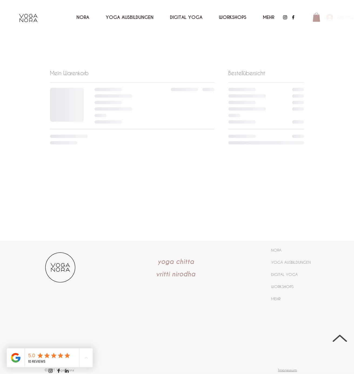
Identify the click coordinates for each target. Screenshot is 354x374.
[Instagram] (285, 17)
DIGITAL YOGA (284, 274)
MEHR (275, 298)
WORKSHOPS (282, 286)
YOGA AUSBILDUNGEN (291, 262)
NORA (276, 250)
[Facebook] (293, 17)
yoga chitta (176, 262)
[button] (268, 17)
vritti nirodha (175, 274)
